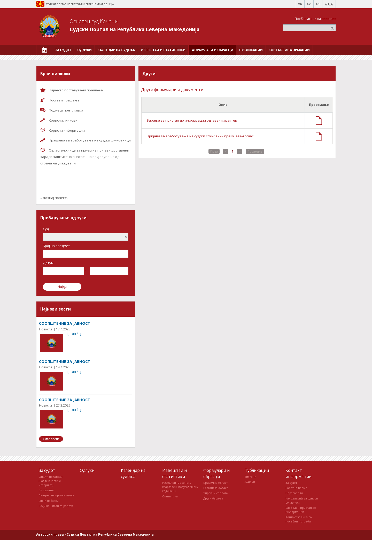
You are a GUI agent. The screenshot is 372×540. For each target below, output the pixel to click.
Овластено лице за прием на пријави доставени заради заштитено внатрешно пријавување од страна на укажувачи (84, 156)
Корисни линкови (63, 120)
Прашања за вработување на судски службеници (90, 140)
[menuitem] (44, 50)
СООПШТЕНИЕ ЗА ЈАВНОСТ (64, 323)
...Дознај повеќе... (54, 197)
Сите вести (51, 439)
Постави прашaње (64, 100)
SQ (309, 3)
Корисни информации (67, 130)
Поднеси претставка (66, 110)
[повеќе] (74, 334)
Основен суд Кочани (94, 21)
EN (318, 3)
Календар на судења (133, 473)
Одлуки (87, 470)
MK (300, 3)
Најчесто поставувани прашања (76, 90)
